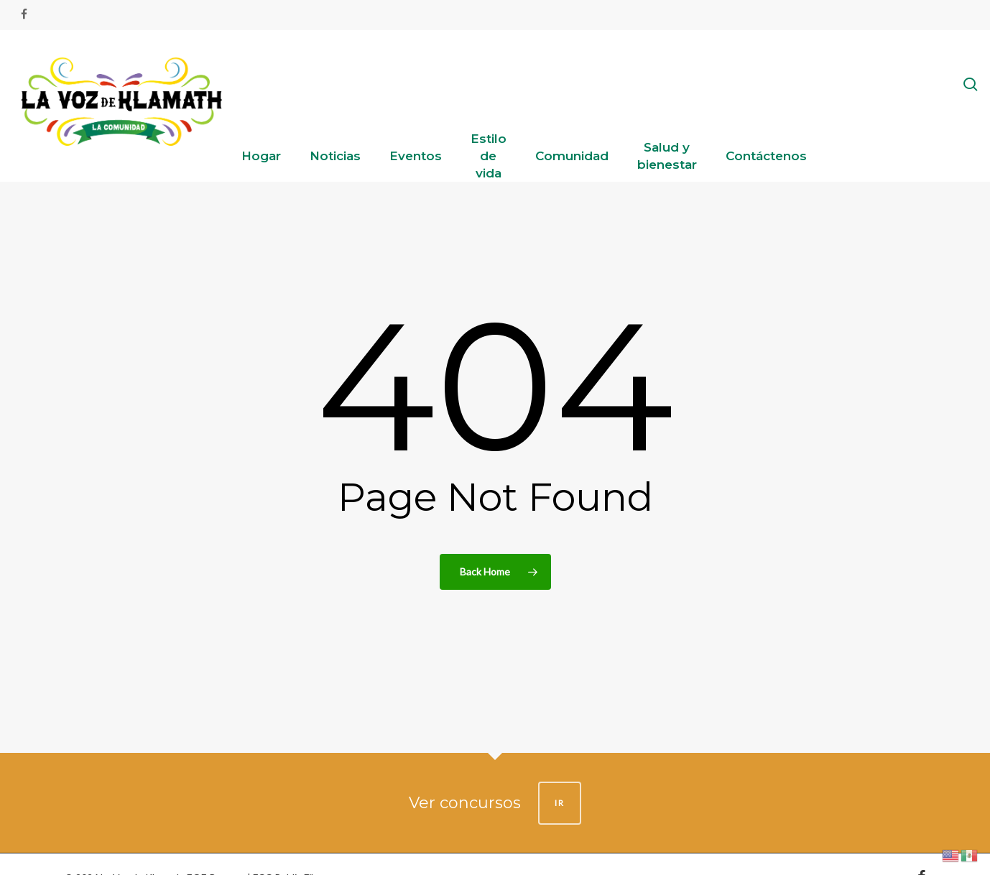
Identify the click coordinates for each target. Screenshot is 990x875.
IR (560, 802)
